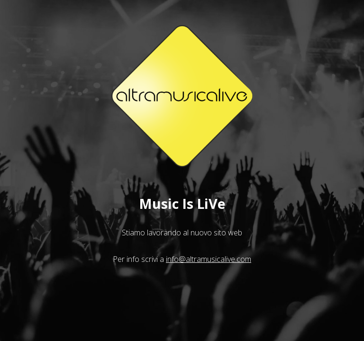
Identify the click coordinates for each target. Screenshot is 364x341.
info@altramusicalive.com (208, 259)
